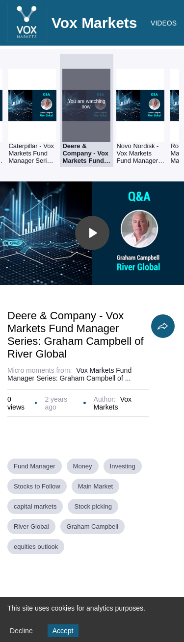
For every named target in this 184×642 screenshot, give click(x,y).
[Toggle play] (92, 233)
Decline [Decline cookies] (21, 631)
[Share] (163, 326)
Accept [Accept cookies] (63, 631)
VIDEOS (164, 23)
